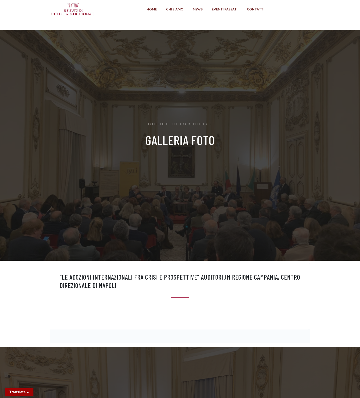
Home (152, 9)
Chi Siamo (174, 9)
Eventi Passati (225, 9)
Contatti (255, 9)
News (198, 9)
